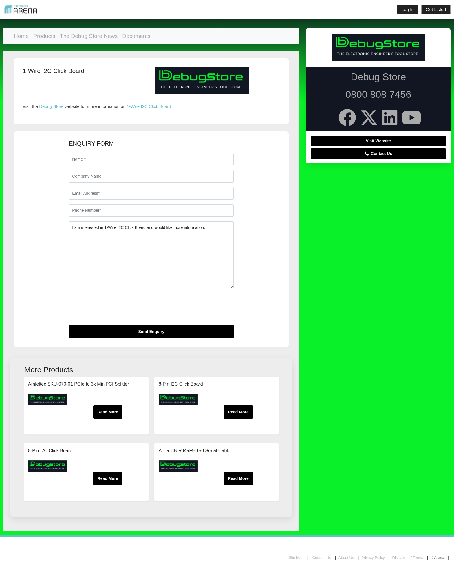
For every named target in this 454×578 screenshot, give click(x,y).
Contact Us (378, 153)
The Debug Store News (89, 36)
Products (44, 36)
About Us (346, 557)
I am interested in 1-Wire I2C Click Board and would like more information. (151, 254)
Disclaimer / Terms (407, 557)
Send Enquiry (151, 331)
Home (21, 36)
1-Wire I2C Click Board (149, 106)
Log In (408, 9)
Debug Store (51, 106)
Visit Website (378, 141)
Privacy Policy (373, 557)
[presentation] (113, 309)
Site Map (296, 557)
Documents (136, 36)
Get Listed (436, 9)
